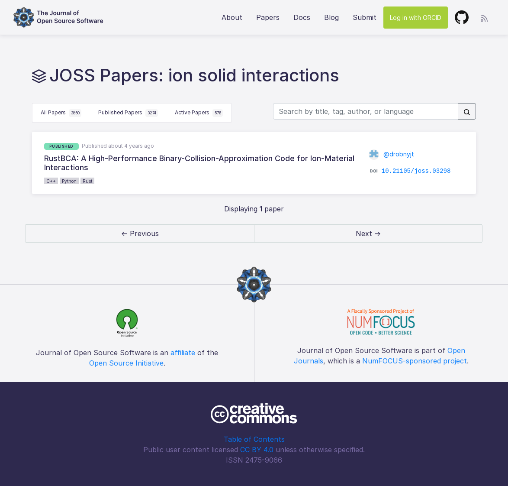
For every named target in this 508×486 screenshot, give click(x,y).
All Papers (61, 113)
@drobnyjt (391, 154)
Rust (87, 181)
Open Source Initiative (126, 363)
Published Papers (128, 113)
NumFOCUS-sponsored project (414, 360)
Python (69, 181)
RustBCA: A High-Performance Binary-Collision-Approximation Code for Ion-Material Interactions (199, 163)
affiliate (182, 352)
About (232, 17)
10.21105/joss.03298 (416, 171)
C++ (51, 181)
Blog (331, 17)
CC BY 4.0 (256, 449)
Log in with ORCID (415, 17)
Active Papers (199, 113)
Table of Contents (254, 439)
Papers (268, 17)
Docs (301, 17)
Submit (364, 17)
